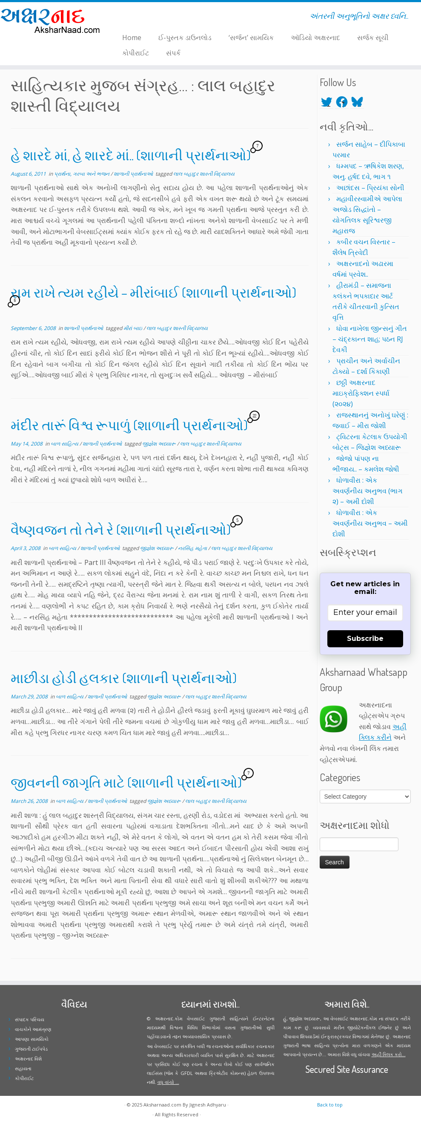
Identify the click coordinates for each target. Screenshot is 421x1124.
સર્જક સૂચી (373, 37)
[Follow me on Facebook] (124, 17)
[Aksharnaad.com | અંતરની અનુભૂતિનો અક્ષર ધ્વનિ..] (49, 20)
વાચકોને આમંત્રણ (33, 1029)
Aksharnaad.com (162, 1104)
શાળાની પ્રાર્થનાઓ (134, 173)
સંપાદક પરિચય (29, 1019)
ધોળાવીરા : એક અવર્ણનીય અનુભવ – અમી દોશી (370, 523)
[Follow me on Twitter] (118, 17)
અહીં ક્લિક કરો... (389, 1054)
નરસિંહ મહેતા (193, 548)
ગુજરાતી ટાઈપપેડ (31, 1049)
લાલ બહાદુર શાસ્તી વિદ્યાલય (204, 173)
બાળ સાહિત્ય (65, 443)
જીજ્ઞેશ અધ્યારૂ (159, 443)
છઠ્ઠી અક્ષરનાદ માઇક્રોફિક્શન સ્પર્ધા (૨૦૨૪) (360, 393)
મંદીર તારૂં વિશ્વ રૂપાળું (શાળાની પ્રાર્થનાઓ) (129, 425)
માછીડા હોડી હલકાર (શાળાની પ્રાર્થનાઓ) (124, 678)
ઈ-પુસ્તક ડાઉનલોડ (185, 37)
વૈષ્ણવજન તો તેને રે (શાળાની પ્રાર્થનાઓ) (121, 529)
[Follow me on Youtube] (135, 17)
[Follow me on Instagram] (129, 17)
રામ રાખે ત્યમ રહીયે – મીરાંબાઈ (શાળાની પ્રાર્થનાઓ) (153, 292)
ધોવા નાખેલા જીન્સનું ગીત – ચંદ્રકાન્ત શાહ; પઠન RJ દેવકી (369, 339)
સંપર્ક (173, 53)
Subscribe (365, 638)
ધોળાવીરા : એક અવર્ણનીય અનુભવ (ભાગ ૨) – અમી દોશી (367, 490)
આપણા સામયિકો (32, 1039)
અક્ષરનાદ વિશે (28, 1058)
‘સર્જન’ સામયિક (251, 37)
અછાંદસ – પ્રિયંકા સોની (370, 187)
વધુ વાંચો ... (168, 1082)
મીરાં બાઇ (133, 328)
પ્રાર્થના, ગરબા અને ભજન (82, 173)
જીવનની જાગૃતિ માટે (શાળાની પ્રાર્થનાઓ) (126, 782)
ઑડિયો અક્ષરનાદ (315, 37)
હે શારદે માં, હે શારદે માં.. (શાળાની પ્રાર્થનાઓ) (131, 155)
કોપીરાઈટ (135, 53)
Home (131, 37)
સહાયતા (23, 1068)
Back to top (330, 1104)
